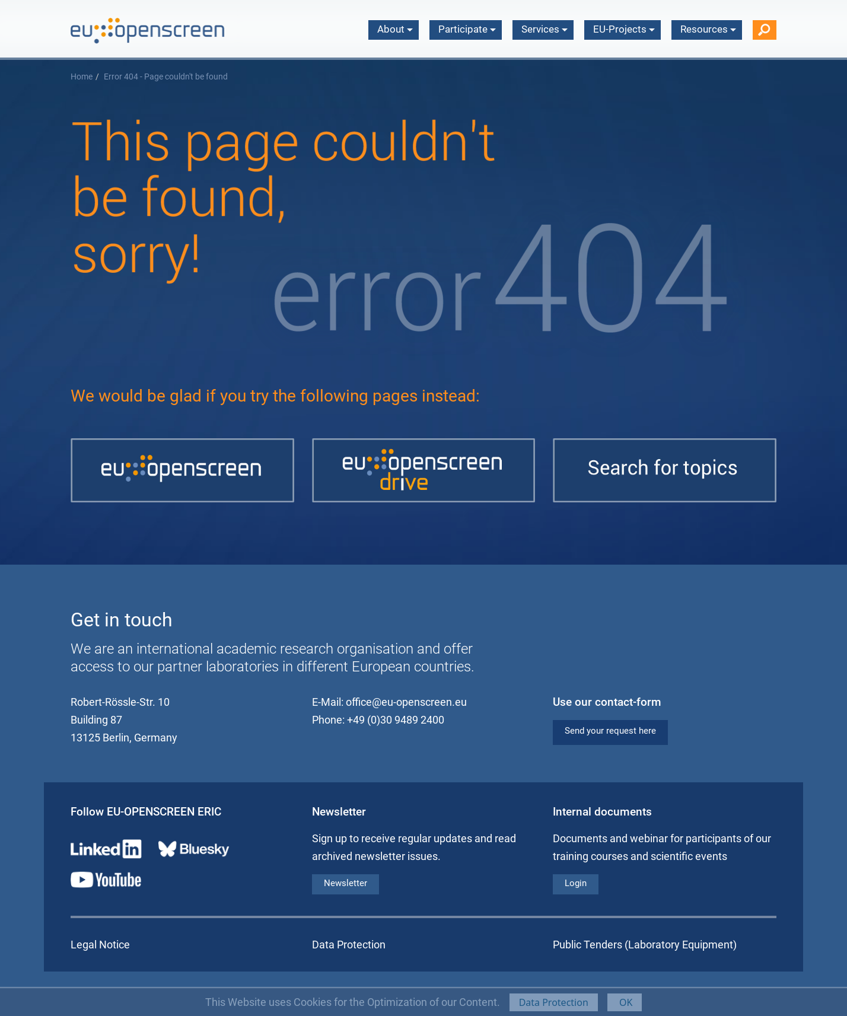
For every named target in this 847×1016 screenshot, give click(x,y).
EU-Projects (624, 29)
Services (544, 29)
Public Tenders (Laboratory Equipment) (645, 944)
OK (625, 1002)
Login (576, 883)
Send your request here (610, 730)
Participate (467, 29)
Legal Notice (100, 944)
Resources (708, 29)
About (395, 29)
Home (82, 77)
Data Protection (553, 1002)
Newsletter (345, 883)
